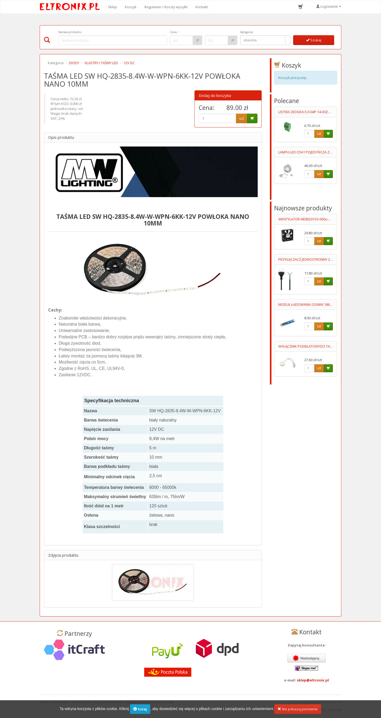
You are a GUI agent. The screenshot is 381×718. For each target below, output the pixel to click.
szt (241, 118)
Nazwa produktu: (70, 32)
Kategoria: (246, 32)
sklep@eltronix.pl (313, 680)
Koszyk (131, 7)
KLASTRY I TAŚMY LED (101, 62)
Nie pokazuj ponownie (298, 710)
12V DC (129, 62)
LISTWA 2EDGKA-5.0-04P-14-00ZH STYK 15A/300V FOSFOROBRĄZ (328, 111)
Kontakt (202, 7)
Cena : (174, 32)
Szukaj (313, 40)
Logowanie (328, 6)
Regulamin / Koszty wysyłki (166, 7)
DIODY (74, 62)
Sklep (112, 7)
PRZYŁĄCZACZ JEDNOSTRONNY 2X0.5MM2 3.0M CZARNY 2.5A (325, 259)
